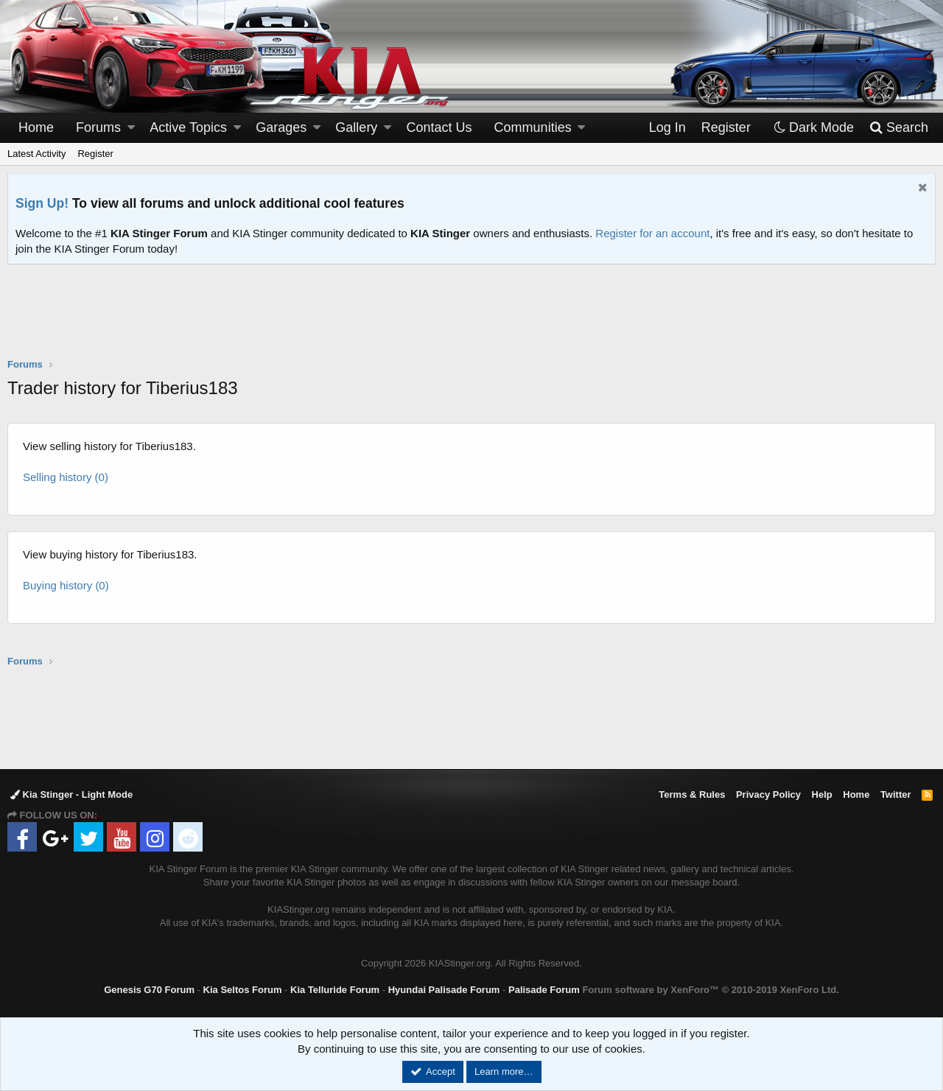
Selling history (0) (65, 477)
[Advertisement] (471, 320)
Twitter (895, 794)
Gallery (356, 127)
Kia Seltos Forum (242, 989)
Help (822, 794)
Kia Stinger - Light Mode (71, 794)
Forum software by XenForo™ (710, 989)
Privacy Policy (768, 794)
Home (36, 127)
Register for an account (652, 233)
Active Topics (188, 127)
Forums (98, 127)
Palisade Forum (544, 989)
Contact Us (439, 127)
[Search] (898, 128)
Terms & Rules (692, 794)
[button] (131, 128)
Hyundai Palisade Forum (444, 989)
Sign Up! (42, 203)
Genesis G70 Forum (149, 989)
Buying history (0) (66, 585)
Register (95, 153)
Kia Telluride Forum (334, 989)
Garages (281, 127)
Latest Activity (36, 153)
